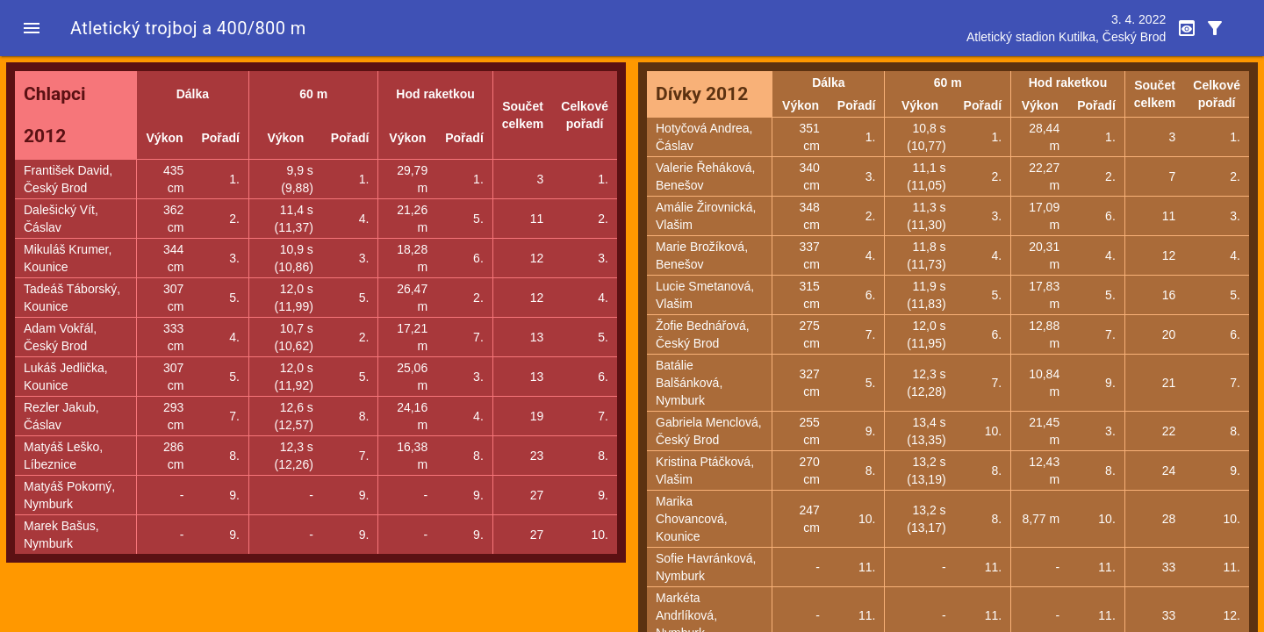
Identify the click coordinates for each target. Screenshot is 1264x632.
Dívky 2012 (702, 93)
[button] (32, 28)
